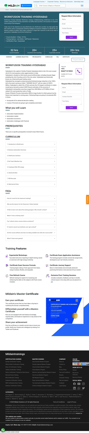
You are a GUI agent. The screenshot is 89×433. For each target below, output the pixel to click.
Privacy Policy (62, 369)
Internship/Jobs (79, 1)
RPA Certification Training (12, 377)
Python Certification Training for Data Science (17, 372)
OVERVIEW (9, 57)
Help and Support (63, 380)
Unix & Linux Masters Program (40, 375)
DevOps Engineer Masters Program (41, 364)
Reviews (61, 375)
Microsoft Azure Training (12, 375)
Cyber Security (63, 396)
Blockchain (44, 396)
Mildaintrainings (15, 354)
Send (71, 37)
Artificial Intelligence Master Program (42, 385)
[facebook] (74, 384)
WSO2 (51, 396)
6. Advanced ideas (12, 173)
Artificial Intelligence (34, 396)
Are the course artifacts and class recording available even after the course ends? (30, 232)
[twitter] (83, 388)
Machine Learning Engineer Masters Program (44, 372)
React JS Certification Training (13, 367)
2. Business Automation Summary (16, 150)
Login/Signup (62, 385)
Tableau (25, 396)
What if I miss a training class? (15, 215)
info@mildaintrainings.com (44, 425)
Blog (60, 367)
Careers (75, 370)
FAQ (57, 57)
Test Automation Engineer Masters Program (43, 383)
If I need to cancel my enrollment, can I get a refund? (21, 227)
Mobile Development (74, 396)
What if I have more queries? (15, 238)
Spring (20, 398)
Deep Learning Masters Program (40, 380)
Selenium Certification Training (13, 385)
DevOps (28, 394)
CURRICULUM (48, 57)
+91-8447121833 (26, 425)
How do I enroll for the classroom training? (19, 198)
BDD (56, 396)
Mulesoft (14, 398)
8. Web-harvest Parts (13, 184)
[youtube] (79, 384)
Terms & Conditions (59, 402)
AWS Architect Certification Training (15, 364)
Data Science (41, 394)
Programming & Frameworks (62, 394)
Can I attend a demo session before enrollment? (20, 221)
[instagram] (83, 384)
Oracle (33, 394)
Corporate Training (52, 1)
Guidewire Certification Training (14, 380)
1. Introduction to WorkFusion (15, 144)
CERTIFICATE (66, 57)
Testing (74, 394)
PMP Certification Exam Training (14, 383)
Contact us (62, 364)
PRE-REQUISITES (36, 57)
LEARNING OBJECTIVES (22, 57)
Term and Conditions (64, 372)
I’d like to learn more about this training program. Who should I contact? (27, 210)
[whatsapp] (79, 388)
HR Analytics (50, 394)
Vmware (8, 398)
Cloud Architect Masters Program (41, 367)
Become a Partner (77, 377)
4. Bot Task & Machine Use (14, 161)
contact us (79, 413)
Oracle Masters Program (38, 369)
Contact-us (88, 199)
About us (61, 361)
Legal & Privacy (71, 402)
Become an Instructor (66, 1)
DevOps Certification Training (13, 361)
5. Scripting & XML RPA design (15, 167)
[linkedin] (74, 388)
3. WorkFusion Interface (13, 155)
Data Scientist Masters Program (40, 361)
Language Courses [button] (39, 1)
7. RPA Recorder (11, 178)
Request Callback (78, 60)
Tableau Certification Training (13, 369)
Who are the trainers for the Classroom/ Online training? (22, 204)
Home (7, 9)
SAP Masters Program (38, 377)
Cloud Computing (19, 394)
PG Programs (9, 394)
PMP (80, 394)
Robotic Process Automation (13, 396)
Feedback (61, 383)
